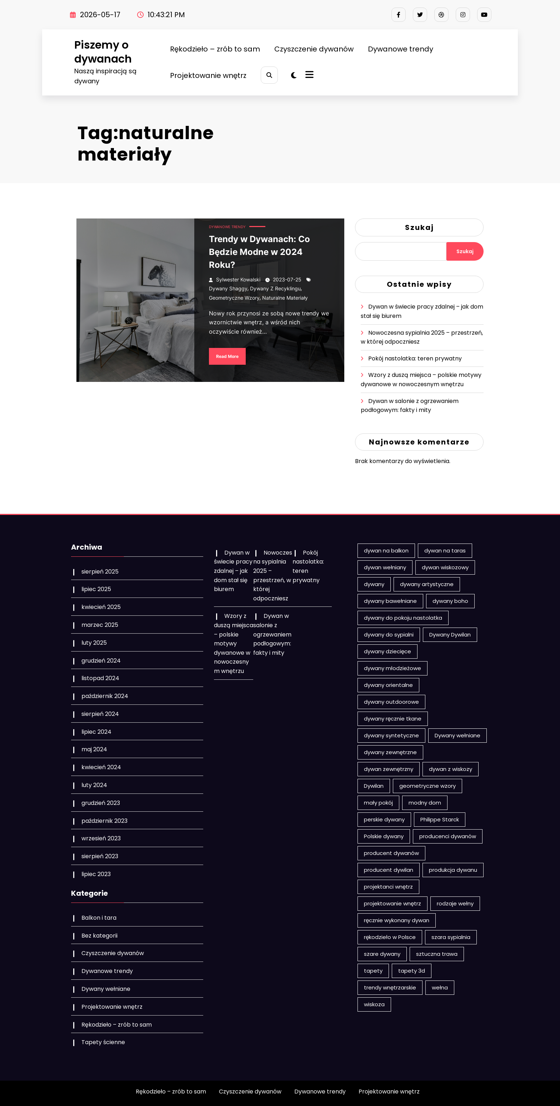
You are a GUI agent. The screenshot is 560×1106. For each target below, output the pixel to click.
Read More (227, 356)
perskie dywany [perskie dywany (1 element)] (384, 819)
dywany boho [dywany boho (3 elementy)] (450, 601)
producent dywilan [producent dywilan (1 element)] (388, 870)
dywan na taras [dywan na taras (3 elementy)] (445, 550)
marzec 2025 (99, 625)
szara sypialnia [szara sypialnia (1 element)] (450, 937)
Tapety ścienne (103, 1042)
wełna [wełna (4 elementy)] (440, 987)
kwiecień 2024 (101, 767)
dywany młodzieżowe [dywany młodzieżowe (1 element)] (392, 668)
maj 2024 (94, 749)
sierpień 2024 (100, 714)
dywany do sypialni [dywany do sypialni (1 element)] (389, 634)
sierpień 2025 (100, 571)
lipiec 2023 (96, 874)
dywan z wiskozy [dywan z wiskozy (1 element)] (450, 769)
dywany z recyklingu (275, 288)
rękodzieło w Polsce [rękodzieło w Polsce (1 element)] (390, 937)
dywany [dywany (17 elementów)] (374, 584)
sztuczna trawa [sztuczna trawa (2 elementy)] (437, 954)
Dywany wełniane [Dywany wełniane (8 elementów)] (457, 735)
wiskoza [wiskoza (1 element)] (374, 1004)
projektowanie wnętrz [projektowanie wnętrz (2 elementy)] (392, 903)
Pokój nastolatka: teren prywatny (415, 358)
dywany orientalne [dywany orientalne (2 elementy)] (388, 685)
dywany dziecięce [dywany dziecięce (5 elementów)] (387, 651)
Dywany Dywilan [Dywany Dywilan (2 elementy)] (450, 634)
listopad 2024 (100, 678)
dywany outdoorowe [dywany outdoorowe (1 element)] (391, 702)
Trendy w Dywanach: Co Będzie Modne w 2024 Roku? (259, 252)
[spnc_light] (293, 75)
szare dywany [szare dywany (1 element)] (382, 954)
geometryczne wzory (234, 298)
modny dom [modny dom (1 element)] (425, 802)
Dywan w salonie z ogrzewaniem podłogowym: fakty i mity (272, 634)
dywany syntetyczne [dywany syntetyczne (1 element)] (391, 735)
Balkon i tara (98, 918)
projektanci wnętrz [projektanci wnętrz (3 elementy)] (388, 886)
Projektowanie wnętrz (208, 75)
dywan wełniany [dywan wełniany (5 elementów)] (385, 567)
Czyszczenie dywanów (314, 49)
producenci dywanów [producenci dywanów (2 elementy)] (447, 836)
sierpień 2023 (99, 856)
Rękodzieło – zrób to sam (215, 49)
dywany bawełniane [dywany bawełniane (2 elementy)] (390, 601)
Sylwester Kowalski (238, 279)
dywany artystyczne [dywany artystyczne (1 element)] (427, 584)
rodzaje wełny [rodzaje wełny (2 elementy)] (455, 903)
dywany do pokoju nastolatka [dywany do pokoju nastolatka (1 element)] (403, 617)
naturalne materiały (285, 298)
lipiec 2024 (96, 732)
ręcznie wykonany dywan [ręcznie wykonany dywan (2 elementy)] (396, 920)
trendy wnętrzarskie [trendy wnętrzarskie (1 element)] (390, 987)
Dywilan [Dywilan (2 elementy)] (374, 786)
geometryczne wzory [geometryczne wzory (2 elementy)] (427, 786)
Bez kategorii (99, 936)
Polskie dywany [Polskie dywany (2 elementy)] (384, 836)
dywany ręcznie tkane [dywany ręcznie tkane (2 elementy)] (392, 718)
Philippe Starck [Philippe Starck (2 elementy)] (439, 819)
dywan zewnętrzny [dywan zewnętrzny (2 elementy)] (388, 769)
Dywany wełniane (105, 989)
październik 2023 (104, 821)
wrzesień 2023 (101, 838)
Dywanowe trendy (400, 49)
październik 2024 (104, 696)
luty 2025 (94, 643)
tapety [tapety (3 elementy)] (373, 970)
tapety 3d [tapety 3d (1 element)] (411, 970)
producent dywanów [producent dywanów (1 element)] (391, 853)
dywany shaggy (228, 288)
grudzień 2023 (100, 803)
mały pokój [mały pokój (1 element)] (378, 802)
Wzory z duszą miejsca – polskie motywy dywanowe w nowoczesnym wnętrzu (233, 643)
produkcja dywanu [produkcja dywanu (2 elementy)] (453, 870)
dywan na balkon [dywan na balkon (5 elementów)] (386, 550)
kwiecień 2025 (101, 607)
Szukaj (419, 227)
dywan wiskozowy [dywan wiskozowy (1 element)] (445, 567)
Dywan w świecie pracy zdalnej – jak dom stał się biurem (233, 571)
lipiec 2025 (96, 589)
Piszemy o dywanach (103, 52)
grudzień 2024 (101, 661)
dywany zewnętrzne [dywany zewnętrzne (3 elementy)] (390, 752)
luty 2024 (94, 785)
